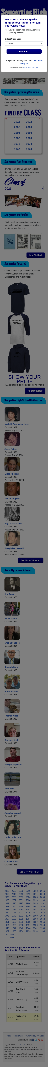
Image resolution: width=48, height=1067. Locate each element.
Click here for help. (30, 68)
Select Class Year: (13, 39)
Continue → (24, 51)
